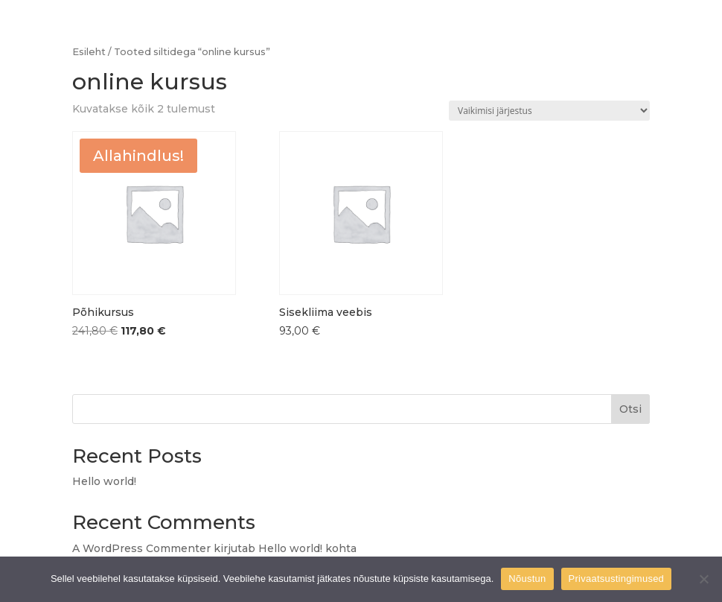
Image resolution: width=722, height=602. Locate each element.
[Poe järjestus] (549, 111)
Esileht (89, 51)
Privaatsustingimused (617, 578)
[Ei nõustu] (703, 578)
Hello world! (104, 481)
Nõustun (527, 578)
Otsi (630, 409)
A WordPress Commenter (141, 548)
